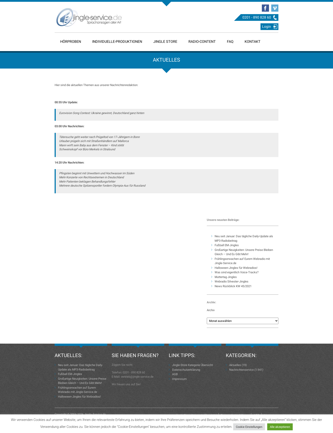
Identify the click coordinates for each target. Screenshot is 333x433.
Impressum (179, 379)
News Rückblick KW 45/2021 (233, 286)
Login (266, 26)
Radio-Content (202, 41)
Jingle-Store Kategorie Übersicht (192, 365)
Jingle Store (165, 41)
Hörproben (70, 41)
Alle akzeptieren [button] (280, 427)
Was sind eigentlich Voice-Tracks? (236, 272)
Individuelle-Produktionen (117, 41)
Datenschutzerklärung (186, 369)
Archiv (211, 310)
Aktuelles (235, 365)
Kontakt (252, 41)
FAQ (230, 41)
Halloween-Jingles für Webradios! (236, 267)
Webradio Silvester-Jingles (231, 281)
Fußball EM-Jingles (227, 245)
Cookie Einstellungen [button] (249, 427)
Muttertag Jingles (226, 277)
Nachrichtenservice (241, 369)
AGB (175, 374)
